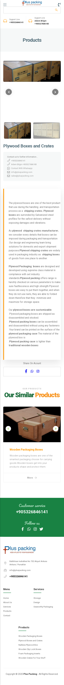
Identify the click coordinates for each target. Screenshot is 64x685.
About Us (7, 602)
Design (37, 602)
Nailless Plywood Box (28, 645)
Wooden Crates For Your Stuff (31, 658)
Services (7, 607)
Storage (37, 598)
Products (7, 611)
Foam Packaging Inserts (29, 653)
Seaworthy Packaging (43, 607)
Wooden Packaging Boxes (30, 636)
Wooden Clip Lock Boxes (29, 649)
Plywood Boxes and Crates (30, 640)
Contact (6, 615)
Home (6, 598)
